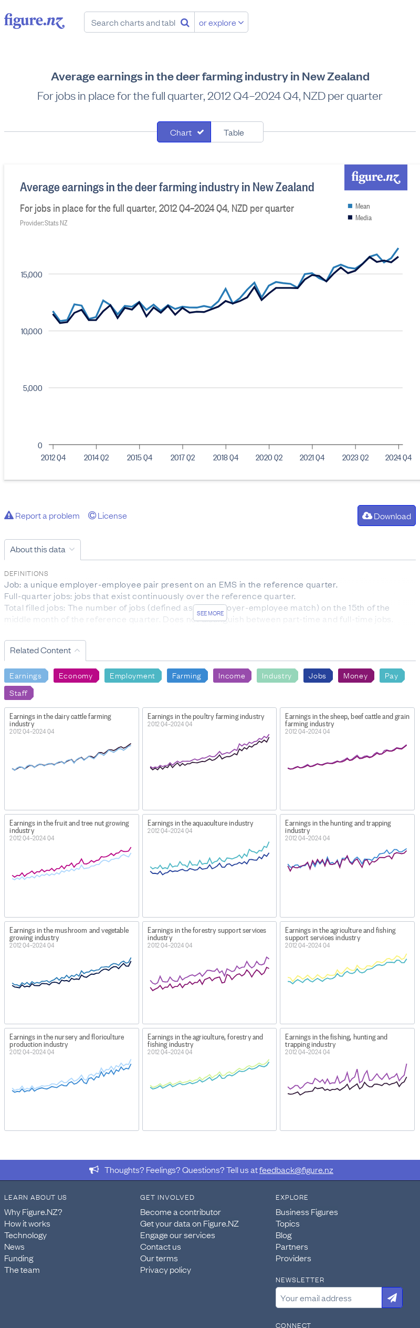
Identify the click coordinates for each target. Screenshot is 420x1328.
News (14, 1246)
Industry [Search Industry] (277, 675)
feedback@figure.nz (296, 1169)
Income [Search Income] (231, 675)
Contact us (160, 1246)
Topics (288, 1223)
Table (234, 132)
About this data (38, 548)
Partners (292, 1246)
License (107, 515)
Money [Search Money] (355, 675)
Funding (18, 1257)
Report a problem (42, 515)
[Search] (185, 22)
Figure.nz (34, 21)
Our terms (159, 1257)
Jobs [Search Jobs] (318, 675)
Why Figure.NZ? (33, 1211)
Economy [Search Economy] (76, 675)
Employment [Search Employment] (132, 675)
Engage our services (177, 1234)
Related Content (40, 649)
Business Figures (307, 1211)
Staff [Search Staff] (18, 692)
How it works (27, 1223)
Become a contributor (180, 1211)
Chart (181, 132)
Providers (293, 1257)
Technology (25, 1234)
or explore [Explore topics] (221, 22)
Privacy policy (165, 1269)
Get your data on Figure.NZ (189, 1223)
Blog (283, 1234)
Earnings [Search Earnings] (25, 675)
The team (22, 1269)
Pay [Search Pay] (391, 675)
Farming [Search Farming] (187, 675)
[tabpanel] (210, 322)
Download (386, 515)
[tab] (184, 131)
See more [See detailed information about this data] (210, 612)
